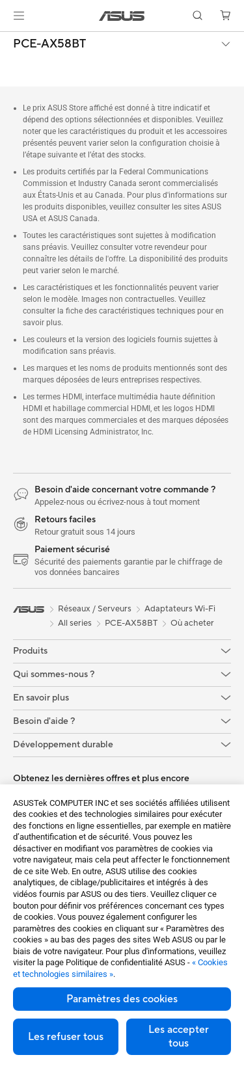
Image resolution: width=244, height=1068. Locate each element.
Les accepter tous (178, 1036)
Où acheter (192, 623)
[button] (19, 15)
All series (75, 623)
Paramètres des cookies (122, 999)
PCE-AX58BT (49, 44)
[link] (122, 16)
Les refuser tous (65, 1036)
